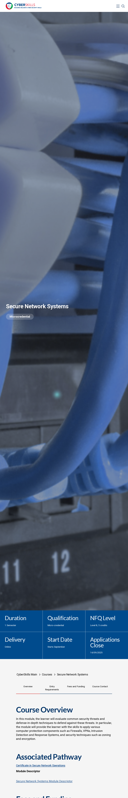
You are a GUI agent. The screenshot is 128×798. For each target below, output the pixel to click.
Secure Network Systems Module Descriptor (44, 781)
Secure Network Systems (72, 674)
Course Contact (100, 686)
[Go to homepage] (23, 6)
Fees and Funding (76, 686)
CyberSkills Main (27, 674)
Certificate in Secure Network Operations (40, 765)
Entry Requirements (52, 688)
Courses (47, 674)
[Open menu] (118, 1)
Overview (27, 686)
